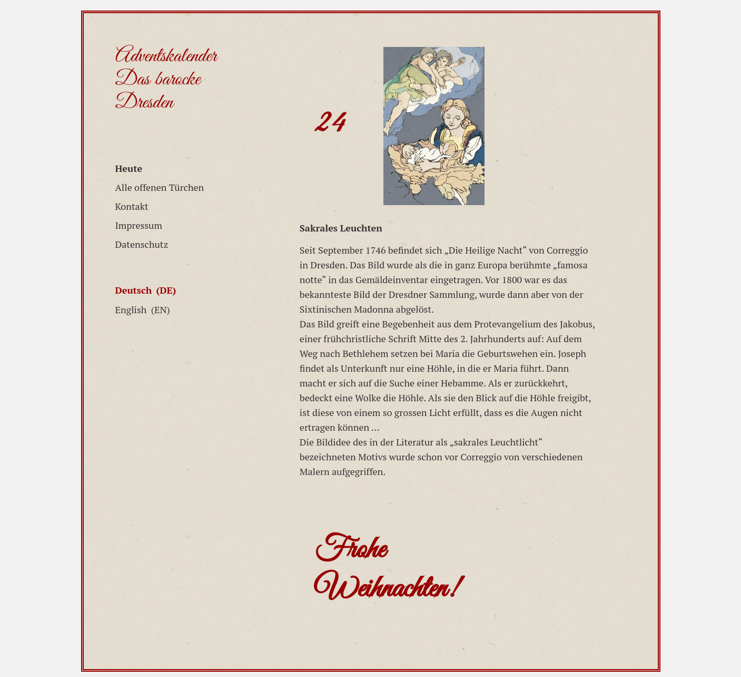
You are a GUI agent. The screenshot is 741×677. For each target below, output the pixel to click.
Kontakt (132, 206)
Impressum (138, 225)
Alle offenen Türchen (159, 187)
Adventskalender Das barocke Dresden (165, 79)
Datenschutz (142, 244)
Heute (129, 168)
